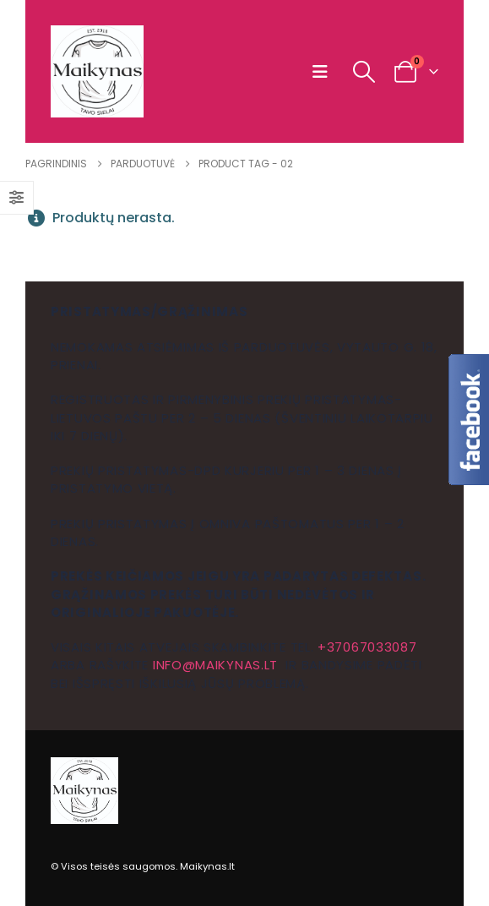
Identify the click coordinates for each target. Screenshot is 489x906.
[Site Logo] (97, 71)
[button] (324, 71)
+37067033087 (367, 647)
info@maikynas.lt (215, 665)
